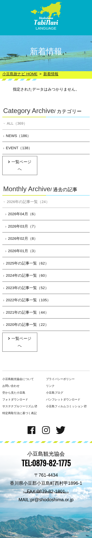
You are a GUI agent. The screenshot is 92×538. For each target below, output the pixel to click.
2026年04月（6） (21, 214)
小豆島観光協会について (18, 379)
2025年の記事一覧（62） (26, 263)
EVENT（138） (17, 148)
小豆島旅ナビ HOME (19, 74)
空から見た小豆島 (13, 392)
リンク (50, 385)
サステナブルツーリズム (19, 406)
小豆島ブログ (54, 392)
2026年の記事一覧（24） (26, 202)
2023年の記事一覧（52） (26, 288)
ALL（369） (15, 123)
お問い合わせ (11, 385)
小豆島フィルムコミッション (66, 406)
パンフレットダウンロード (63, 399)
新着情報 (50, 74)
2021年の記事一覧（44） (26, 312)
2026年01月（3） (21, 251)
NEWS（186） (17, 136)
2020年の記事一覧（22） (26, 324)
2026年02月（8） (21, 238)
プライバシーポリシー (60, 379)
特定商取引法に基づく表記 (19, 413)
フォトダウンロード (15, 399)
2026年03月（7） (21, 226)
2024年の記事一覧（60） (26, 275)
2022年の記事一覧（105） (27, 300)
